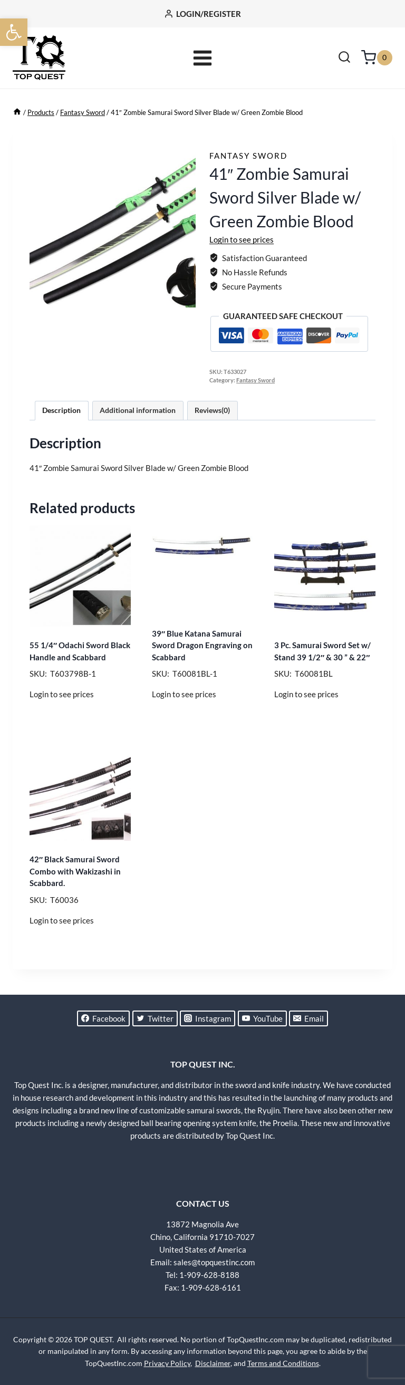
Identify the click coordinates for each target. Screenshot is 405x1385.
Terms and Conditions (283, 1363)
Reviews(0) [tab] (212, 410)
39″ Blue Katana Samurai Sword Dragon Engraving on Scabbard (202, 645)
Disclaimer (212, 1363)
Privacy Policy (167, 1363)
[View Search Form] (344, 58)
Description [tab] (61, 410)
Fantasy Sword (248, 155)
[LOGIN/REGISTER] (202, 14)
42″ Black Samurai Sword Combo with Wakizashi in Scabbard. (75, 871)
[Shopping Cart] (376, 57)
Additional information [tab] (138, 410)
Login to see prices (241, 239)
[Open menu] (203, 57)
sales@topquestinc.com (214, 1262)
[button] (13, 32)
